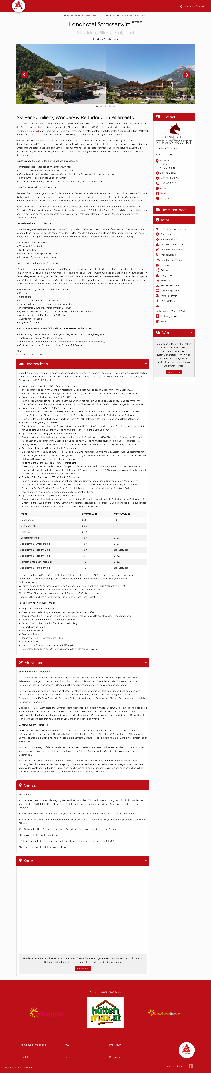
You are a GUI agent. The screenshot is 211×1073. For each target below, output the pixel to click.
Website (164, 188)
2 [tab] (101, 106)
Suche (68, 1057)
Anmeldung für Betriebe (33, 1044)
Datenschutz (115, 1057)
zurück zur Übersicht (194, 6)
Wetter (165, 332)
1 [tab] (97, 106)
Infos (163, 220)
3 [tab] (105, 106)
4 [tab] (109, 106)
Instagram (165, 198)
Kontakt (165, 117)
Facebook (165, 193)
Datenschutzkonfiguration (18, 1067)
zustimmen (82, 968)
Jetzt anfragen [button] (172, 209)
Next (186, 74)
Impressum (115, 1044)
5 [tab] (114, 106)
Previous (24, 74)
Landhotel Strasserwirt (105, 28)
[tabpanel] (61, 74)
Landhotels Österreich (28, 130)
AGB (67, 1044)
